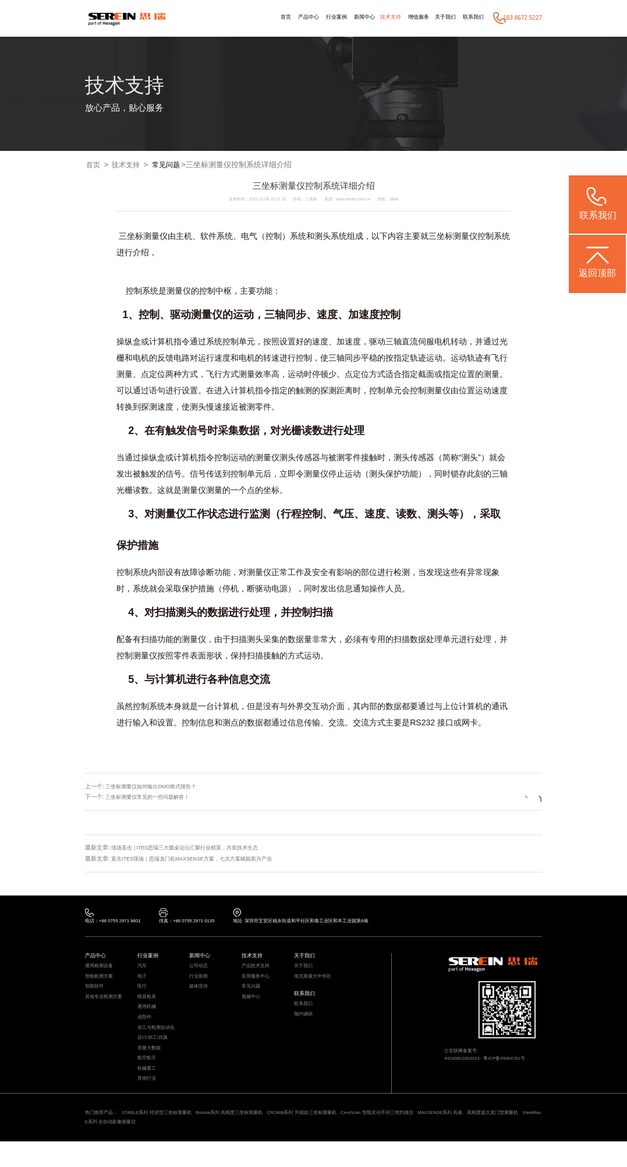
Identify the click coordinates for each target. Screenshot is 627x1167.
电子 (142, 982)
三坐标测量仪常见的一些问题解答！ (152, 797)
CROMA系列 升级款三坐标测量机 (330, 1135)
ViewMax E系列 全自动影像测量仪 (166, 1146)
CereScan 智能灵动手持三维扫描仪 (415, 1135)
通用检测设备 (100, 971)
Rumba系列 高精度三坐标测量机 (248, 1135)
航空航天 (147, 1076)
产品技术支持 (257, 971)
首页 (262, 17)
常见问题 (172, 165)
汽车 (142, 971)
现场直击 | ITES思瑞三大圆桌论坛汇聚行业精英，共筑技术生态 (193, 848)
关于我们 (440, 17)
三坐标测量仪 (143, 236)
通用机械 (147, 1018)
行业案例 (319, 17)
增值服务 (411, 17)
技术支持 (379, 17)
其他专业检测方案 (106, 1006)
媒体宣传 (199, 994)
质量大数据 (150, 1064)
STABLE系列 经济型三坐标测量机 (165, 1135)
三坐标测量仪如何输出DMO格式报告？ (156, 787)
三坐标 (440, 236)
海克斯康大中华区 (315, 982)
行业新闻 (199, 982)
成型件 (145, 1029)
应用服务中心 (257, 982)
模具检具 (147, 1006)
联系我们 (471, 17)
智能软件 (95, 994)
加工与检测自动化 (158, 1041)
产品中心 (287, 17)
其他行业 (147, 1100)
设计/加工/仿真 (154, 1053)
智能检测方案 (100, 982)
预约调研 (304, 1025)
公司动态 (199, 971)
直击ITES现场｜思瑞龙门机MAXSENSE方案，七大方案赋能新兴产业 (201, 859)
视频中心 (252, 1006)
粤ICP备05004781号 (513, 1064)
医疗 (142, 994)
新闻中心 (350, 17)
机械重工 (147, 1088)
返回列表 (513, 797)
